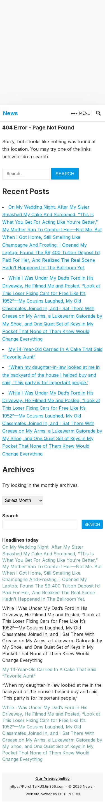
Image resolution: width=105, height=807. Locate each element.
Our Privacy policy (52, 778)
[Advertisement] (52, 52)
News (10, 113)
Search (10, 515)
